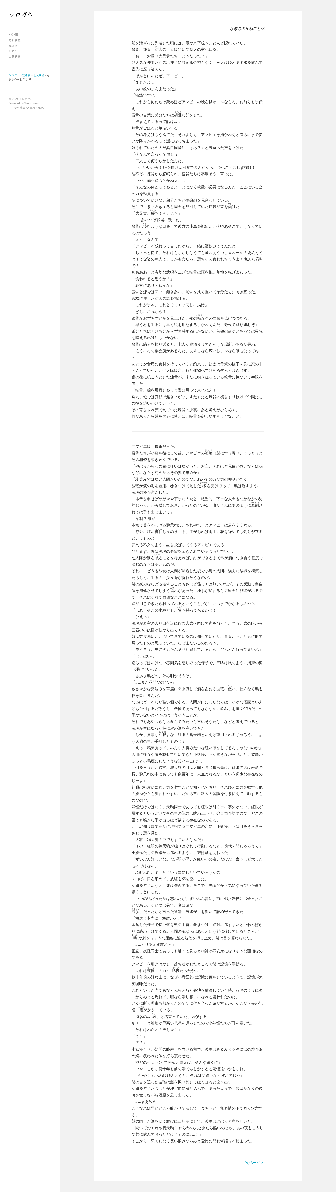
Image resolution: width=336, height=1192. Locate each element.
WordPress (31, 103)
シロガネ (24, 98)
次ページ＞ (254, 1162)
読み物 (13, 45)
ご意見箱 (15, 56)
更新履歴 (15, 40)
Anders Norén (34, 107)
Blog (13, 51)
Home (13, 34)
